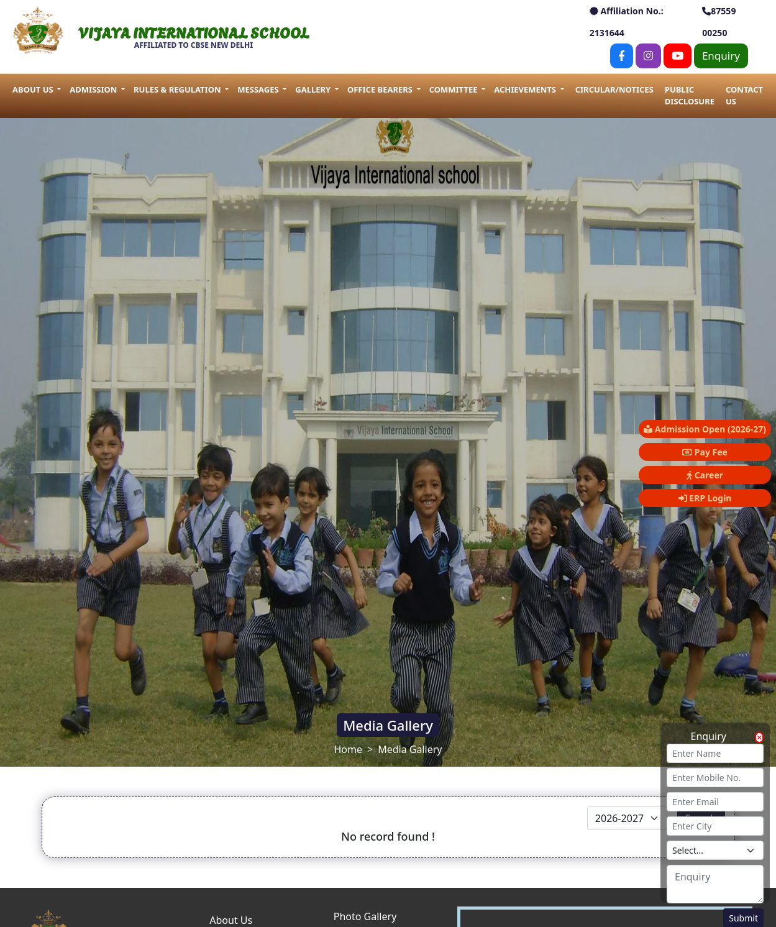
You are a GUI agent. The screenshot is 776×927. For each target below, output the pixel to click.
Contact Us (744, 95)
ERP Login (705, 498)
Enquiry (721, 55)
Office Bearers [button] (380, 89)
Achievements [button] (526, 89)
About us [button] (33, 89)
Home (348, 749)
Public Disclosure (689, 95)
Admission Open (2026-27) (705, 429)
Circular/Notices (614, 89)
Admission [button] (94, 89)
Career (705, 475)
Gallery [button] (313, 89)
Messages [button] (259, 89)
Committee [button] (454, 89)
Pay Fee (705, 452)
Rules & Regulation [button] (178, 89)
